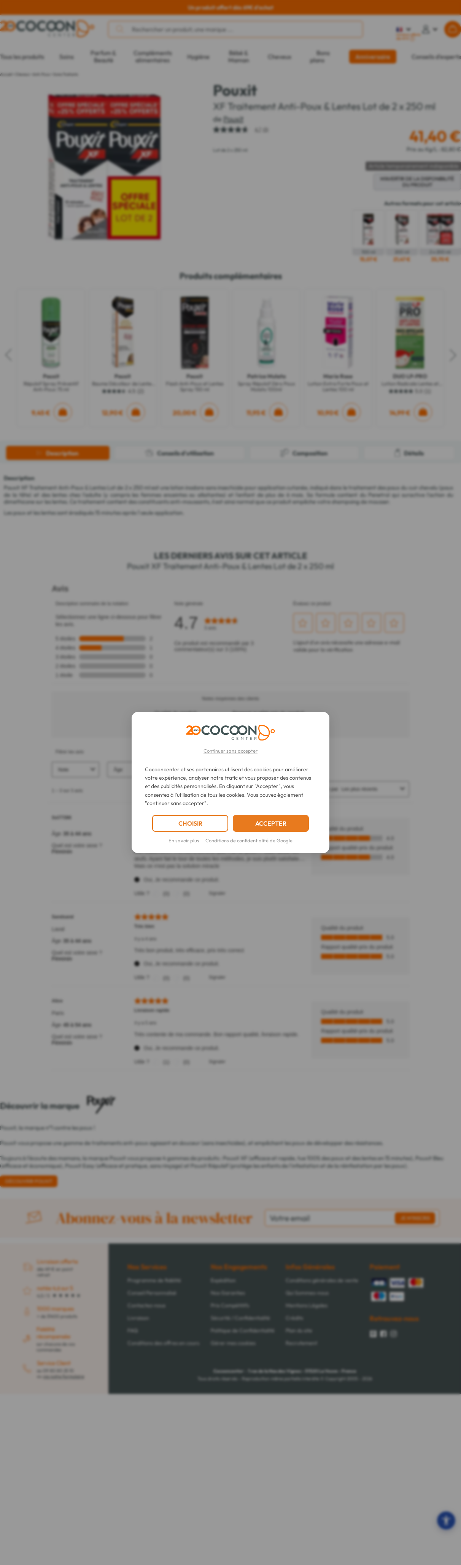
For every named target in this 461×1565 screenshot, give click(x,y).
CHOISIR (190, 823)
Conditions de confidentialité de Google (248, 840)
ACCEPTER (270, 823)
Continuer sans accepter (230, 751)
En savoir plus (184, 840)
